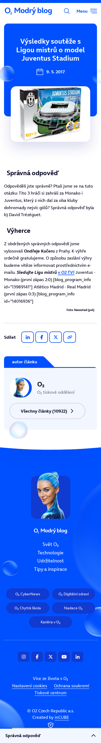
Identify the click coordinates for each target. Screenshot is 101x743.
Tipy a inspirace (50, 569)
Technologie (50, 552)
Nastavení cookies (29, 685)
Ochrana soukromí (71, 685)
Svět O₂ (51, 544)
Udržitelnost (50, 560)
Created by (50, 722)
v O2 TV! (66, 272)
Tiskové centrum (50, 692)
